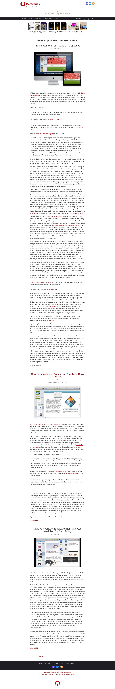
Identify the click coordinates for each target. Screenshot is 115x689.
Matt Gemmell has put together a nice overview (45, 424)
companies (33, 213)
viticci (43, 282)
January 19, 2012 (54, 119)
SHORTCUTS (48, 18)
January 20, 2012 (52, 289)
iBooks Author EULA (62, 471)
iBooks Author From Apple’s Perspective (57, 45)
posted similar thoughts (45, 134)
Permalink (34, 520)
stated (44, 340)
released (80, 579)
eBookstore (52, 306)
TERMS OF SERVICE (70, 663)
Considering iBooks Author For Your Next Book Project (57, 375)
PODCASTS (38, 18)
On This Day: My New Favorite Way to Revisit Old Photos (37, 32)
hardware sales (78, 213)
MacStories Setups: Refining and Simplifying (77, 32)
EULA (45, 95)
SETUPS (57, 18)
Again (82, 449)
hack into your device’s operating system (67, 225)
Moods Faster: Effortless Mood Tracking (57, 32)
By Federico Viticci (57, 48)
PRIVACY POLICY (59, 663)
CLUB (30, 18)
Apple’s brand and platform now (52, 216)
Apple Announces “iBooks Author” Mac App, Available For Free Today (57, 530)
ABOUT (24, 18)
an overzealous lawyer (72, 473)
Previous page (37, 656)
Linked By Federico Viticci (57, 382)
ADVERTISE (51, 663)
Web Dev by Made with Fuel (51, 672)
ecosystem (50, 320)
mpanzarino (36, 282)
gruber (49, 282)
